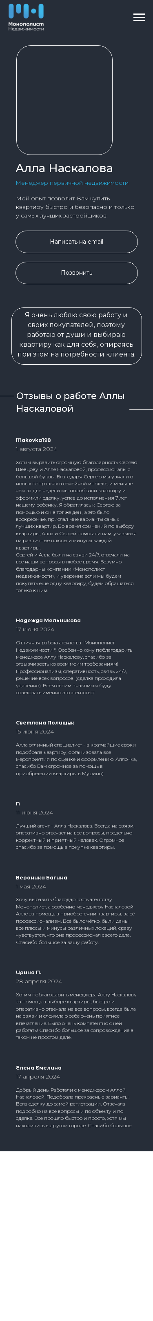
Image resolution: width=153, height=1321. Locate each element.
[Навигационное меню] (139, 17)
